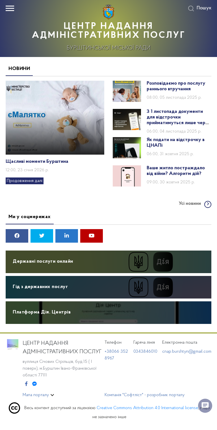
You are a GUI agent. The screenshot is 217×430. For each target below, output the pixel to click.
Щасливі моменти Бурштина (37, 161)
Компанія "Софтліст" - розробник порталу (145, 395)
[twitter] (42, 236)
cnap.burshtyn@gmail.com (186, 351)
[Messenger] (34, 384)
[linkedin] (66, 236)
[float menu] (205, 406)
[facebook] (17, 236)
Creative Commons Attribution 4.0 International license (147, 408)
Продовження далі (24, 181)
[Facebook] (26, 384)
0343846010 (145, 351)
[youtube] (91, 236)
